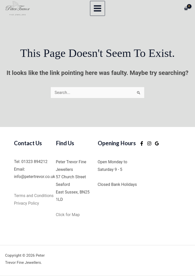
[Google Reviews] (157, 143)
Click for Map (68, 214)
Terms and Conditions (34, 195)
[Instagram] (149, 143)
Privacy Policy (27, 203)
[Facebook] (141, 143)
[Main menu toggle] (97, 8)
